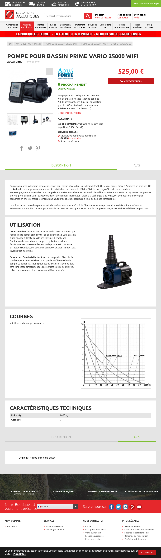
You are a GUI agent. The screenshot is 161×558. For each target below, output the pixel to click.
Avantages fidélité (55, 529)
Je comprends (147, 552)
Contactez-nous (133, 81)
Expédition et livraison (135, 539)
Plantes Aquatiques (40, 26)
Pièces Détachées (137, 26)
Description (61, 165)
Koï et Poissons (53, 26)
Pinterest (132, 507)
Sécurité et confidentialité (136, 533)
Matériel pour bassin (26, 26)
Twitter (118, 507)
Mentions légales (132, 526)
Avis (137, 165)
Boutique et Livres (92, 26)
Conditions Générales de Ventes (139, 529)
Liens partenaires (93, 539)
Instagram (125, 507)
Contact (89, 526)
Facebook (111, 507)
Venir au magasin (93, 533)
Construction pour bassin (12, 26)
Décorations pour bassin (65, 26)
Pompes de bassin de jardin (61, 44)
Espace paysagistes (94, 536)
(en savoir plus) (74, 138)
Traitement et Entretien (79, 26)
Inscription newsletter (95, 529)
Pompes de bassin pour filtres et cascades (106, 44)
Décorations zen (105, 26)
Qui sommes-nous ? (55, 526)
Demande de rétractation (136, 536)
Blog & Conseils (149, 26)
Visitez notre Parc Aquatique (146, 4)
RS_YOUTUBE (139, 507)
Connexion (12, 526)
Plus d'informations (69, 113)
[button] (21, 148)
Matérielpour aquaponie (121, 26)
